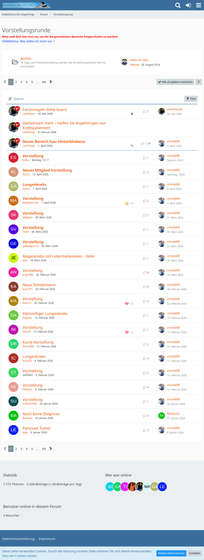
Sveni (26, 231)
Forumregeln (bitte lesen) (45, 109)
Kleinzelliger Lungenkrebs (45, 313)
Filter (191, 99)
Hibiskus (27, 389)
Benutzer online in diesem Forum (32, 506)
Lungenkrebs (34, 184)
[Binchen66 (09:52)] (110, 487)
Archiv (25, 58)
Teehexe (134, 64)
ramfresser (29, 113)
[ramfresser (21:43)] (140, 487)
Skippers (27, 217)
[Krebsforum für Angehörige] (26, 5)
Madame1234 (30, 202)
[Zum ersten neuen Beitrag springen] (124, 62)
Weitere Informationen (171, 553)
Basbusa (27, 418)
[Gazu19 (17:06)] (117, 487)
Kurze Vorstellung (38, 342)
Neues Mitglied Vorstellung (47, 170)
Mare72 (27, 303)
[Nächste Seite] (51, 82)
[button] (198, 5)
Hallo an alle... (140, 60)
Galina (26, 188)
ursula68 (173, 141)
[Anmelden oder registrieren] (188, 5)
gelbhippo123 (31, 246)
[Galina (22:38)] (155, 487)
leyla (25, 432)
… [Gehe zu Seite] (37, 82)
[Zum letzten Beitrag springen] (161, 111)
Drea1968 (28, 346)
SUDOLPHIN (30, 403)
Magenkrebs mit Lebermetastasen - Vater (59, 256)
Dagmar (27, 317)
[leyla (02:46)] (162, 487)
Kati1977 (28, 289)
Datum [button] (19, 99)
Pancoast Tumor (37, 428)
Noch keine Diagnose (41, 413)
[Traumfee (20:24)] (132, 487)
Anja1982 (28, 274)
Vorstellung (33, 155)
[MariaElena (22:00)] (147, 487)
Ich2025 (27, 360)
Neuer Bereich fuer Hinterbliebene (54, 141)
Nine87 (27, 331)
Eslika (26, 160)
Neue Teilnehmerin (39, 284)
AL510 (26, 174)
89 (44, 82)
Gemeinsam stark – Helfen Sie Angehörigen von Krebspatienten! (64, 125)
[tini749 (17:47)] (125, 487)
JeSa (25, 260)
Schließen (194, 553)
